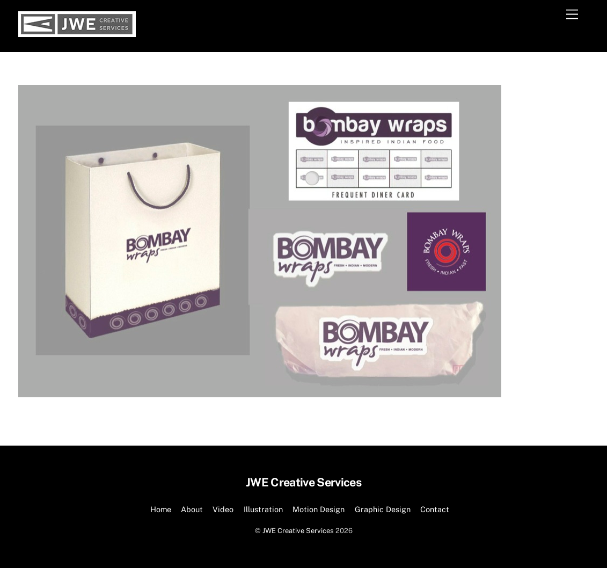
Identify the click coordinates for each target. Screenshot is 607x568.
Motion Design (318, 509)
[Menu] (572, 14)
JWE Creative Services (298, 531)
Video (223, 509)
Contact (434, 509)
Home (160, 509)
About (192, 509)
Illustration (263, 509)
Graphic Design (383, 509)
